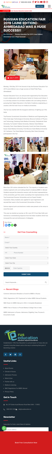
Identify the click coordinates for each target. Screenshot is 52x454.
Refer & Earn (9, 378)
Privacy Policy (9, 392)
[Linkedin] (9, 225)
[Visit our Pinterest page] (44, 2)
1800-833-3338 (26, 2)
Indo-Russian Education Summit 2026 (23, 11)
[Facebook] (6, 225)
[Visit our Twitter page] (36, 2)
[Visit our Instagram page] (47, 2)
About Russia (9, 368)
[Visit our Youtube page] (41, 2)
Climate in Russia (10, 371)
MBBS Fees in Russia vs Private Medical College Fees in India (23, 308)
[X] (15, 225)
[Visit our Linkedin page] (38, 2)
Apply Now (39, 6)
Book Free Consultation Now (26, 443)
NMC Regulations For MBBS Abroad (16, 388)
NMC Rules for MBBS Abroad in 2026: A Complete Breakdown (23, 303)
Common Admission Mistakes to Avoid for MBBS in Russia (22, 294)
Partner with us (12, 2)
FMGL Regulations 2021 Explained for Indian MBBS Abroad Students (25, 298)
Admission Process (11, 375)
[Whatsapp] (12, 225)
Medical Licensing (10, 385)
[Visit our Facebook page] (33, 2)
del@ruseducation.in (24, 409)
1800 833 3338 (11, 409)
